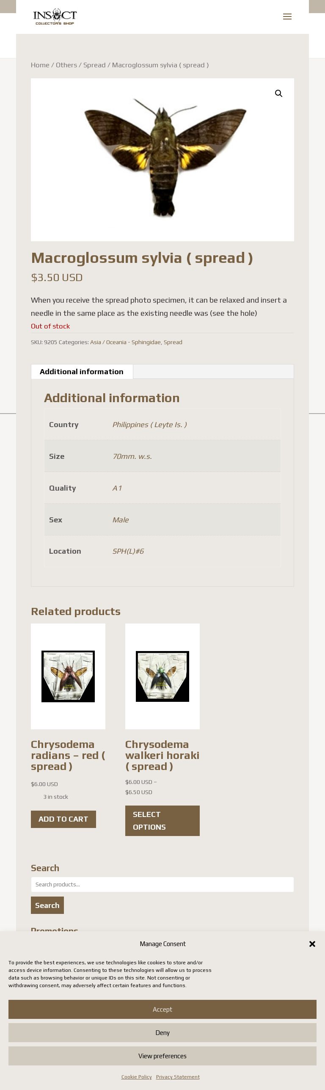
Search (47, 905)
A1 (116, 487)
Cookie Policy (136, 1077)
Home (40, 65)
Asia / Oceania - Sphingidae (125, 342)
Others (66, 65)
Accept (162, 1009)
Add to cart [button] (63, 818)
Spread (94, 65)
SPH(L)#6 (127, 550)
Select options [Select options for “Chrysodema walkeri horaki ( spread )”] (149, 821)
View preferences (162, 1056)
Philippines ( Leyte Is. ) (149, 424)
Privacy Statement (178, 1077)
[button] (312, 944)
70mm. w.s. (132, 456)
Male (120, 519)
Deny (162, 1032)
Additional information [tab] (82, 371)
